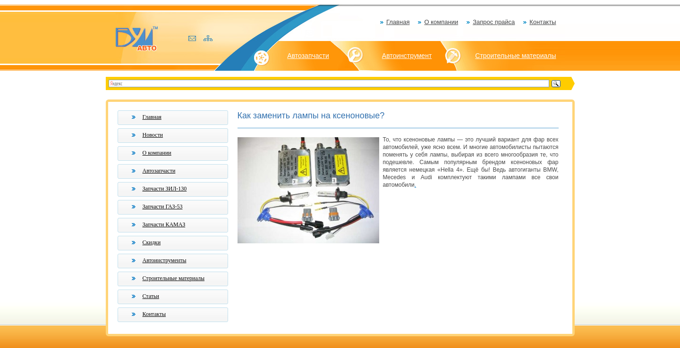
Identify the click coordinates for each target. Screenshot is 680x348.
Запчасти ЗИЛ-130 (165, 188)
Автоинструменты (165, 260)
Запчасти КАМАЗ (164, 224)
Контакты (542, 21)
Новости (153, 135)
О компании (441, 21)
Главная (397, 21)
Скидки (152, 242)
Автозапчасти (308, 55)
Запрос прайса (494, 21)
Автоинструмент (407, 55)
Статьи (151, 296)
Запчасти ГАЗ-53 (163, 206)
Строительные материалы (515, 55)
